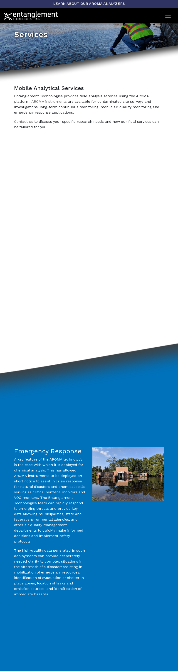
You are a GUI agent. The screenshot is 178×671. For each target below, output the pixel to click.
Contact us (23, 121)
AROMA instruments (49, 101)
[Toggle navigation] (168, 15)
